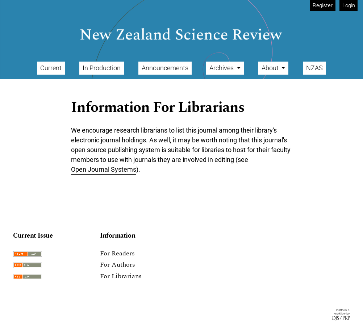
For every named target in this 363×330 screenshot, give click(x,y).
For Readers (117, 253)
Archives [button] (222, 68)
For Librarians (121, 276)
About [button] (271, 68)
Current (51, 68)
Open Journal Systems (103, 169)
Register (323, 5)
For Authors (117, 265)
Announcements (165, 68)
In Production (102, 68)
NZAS (314, 68)
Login (348, 5)
